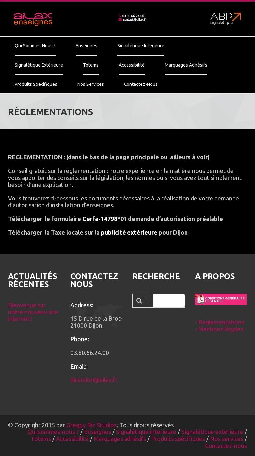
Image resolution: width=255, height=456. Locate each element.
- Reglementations (219, 322)
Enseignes (86, 45)
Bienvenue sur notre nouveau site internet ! (33, 312)
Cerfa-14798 (99, 218)
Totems (91, 65)
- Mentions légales (219, 329)
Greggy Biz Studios (91, 425)
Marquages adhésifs (186, 65)
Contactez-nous (141, 84)
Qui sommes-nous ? (35, 45)
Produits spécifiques (36, 84)
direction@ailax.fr (94, 379)
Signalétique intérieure (140, 45)
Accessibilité (132, 65)
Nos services (90, 84)
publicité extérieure (129, 232)
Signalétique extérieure (39, 65)
